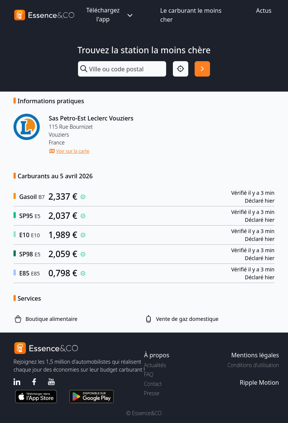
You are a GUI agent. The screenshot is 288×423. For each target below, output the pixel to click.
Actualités (155, 365)
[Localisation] (180, 69)
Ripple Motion (259, 382)
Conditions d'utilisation (253, 365)
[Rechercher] (202, 69)
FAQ (148, 374)
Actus (264, 10)
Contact (153, 383)
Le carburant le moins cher (190, 15)
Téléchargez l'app (110, 14)
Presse (151, 393)
